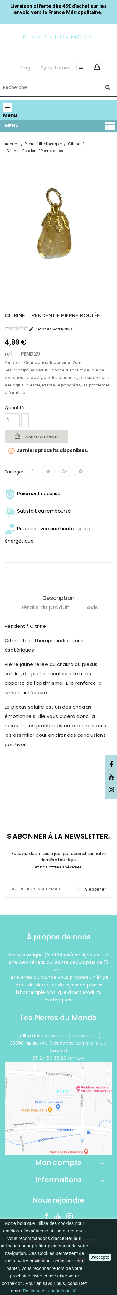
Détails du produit (44, 607)
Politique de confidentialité (49, 1290)
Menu (12, 125)
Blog (24, 67)
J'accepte (100, 1257)
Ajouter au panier (41, 437)
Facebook (111, 765)
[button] (97, 67)
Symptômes (56, 67)
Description (58, 598)
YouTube (111, 777)
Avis (92, 607)
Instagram (111, 790)
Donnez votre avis (53, 329)
